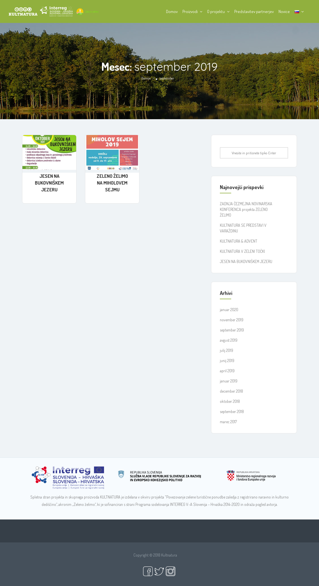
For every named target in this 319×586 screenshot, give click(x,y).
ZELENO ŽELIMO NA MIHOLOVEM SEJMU (112, 183)
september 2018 (232, 411)
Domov (172, 11)
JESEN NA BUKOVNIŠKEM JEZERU (49, 183)
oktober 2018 (230, 401)
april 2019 (227, 370)
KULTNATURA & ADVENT (238, 241)
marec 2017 (228, 421)
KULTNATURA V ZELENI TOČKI (242, 251)
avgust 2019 (228, 340)
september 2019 (232, 330)
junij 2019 (227, 360)
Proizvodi (190, 11)
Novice (284, 11)
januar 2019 (228, 380)
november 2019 (231, 319)
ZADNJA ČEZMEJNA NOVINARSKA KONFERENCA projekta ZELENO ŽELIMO (246, 209)
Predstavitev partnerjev (254, 11)
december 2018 (231, 391)
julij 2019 (226, 350)
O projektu (216, 11)
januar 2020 (229, 309)
